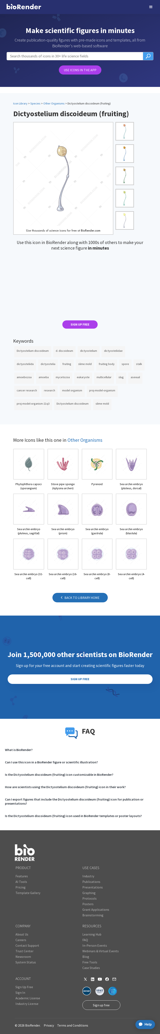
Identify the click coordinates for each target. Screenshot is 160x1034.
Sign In (20, 992)
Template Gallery (27, 893)
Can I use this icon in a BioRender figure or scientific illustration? (51, 762)
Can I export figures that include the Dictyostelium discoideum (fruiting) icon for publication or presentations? (74, 801)
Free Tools (89, 962)
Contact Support (27, 945)
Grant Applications (95, 909)
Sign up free (101, 1005)
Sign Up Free (24, 987)
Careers (20, 940)
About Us (21, 934)
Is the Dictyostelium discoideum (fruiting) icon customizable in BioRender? (59, 774)
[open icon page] (28, 469)
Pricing (20, 887)
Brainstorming (92, 915)
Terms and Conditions (72, 1025)
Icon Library (20, 103)
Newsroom (23, 957)
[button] (150, 7)
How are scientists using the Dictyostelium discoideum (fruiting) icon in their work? (65, 787)
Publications (91, 882)
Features (21, 876)
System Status (25, 962)
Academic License (27, 998)
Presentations (92, 887)
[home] (24, 7)
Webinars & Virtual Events (100, 951)
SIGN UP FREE (80, 324)
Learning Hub (91, 934)
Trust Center (24, 951)
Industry (88, 876)
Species (35, 103)
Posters (88, 904)
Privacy (49, 1025)
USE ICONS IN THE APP (80, 70)
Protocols (89, 898)
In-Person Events (94, 945)
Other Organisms (54, 103)
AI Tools (21, 882)
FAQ (85, 940)
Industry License (26, 1004)
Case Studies (91, 968)
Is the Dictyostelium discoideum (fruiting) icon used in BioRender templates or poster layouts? (73, 816)
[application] (144, 1024)
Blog (85, 957)
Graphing (89, 893)
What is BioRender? (19, 750)
